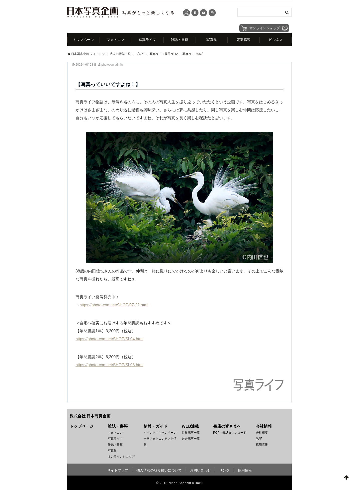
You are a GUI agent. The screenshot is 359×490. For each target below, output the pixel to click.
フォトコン (115, 40)
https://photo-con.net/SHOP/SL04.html (109, 339)
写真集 (211, 40)
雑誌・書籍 (179, 40)
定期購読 (244, 40)
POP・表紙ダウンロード (229, 432)
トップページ (83, 40)
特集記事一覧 (191, 432)
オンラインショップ (121, 456)
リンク (224, 470)
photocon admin (112, 64)
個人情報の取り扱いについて (159, 470)
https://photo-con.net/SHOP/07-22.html (114, 305)
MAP (259, 438)
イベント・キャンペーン (160, 432)
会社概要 (262, 432)
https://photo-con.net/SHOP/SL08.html (109, 365)
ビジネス (276, 40)
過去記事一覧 (191, 438)
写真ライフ (147, 40)
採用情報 (262, 444)
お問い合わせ (200, 470)
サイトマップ (117, 470)
